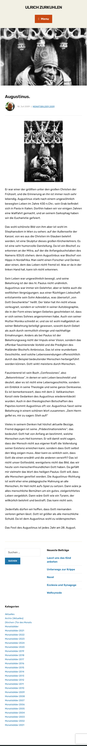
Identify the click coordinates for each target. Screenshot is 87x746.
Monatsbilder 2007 (14, 700)
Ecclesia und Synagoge (61, 585)
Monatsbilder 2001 (14, 725)
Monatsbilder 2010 (14, 688)
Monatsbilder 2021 (14, 630)
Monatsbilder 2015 (14, 667)
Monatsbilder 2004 (15, 712)
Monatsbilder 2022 (14, 634)
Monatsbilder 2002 (15, 721)
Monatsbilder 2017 (14, 659)
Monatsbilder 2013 (14, 675)
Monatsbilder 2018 (14, 655)
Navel (50, 577)
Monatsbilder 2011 (14, 684)
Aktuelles (10, 614)
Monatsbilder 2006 (15, 704)
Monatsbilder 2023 (14, 638)
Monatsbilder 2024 (15, 643)
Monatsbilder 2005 (15, 708)
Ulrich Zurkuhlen (43, 7)
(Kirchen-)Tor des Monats (18, 622)
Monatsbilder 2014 (14, 671)
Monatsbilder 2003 (15, 716)
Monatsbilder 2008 (15, 696)
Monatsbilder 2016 (14, 663)
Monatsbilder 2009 (44, 106)
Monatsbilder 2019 (14, 651)
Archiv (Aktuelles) (14, 618)
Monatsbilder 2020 (15, 647)
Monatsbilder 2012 (14, 680)
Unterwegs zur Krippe (61, 569)
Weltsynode (54, 592)
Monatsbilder (11, 626)
